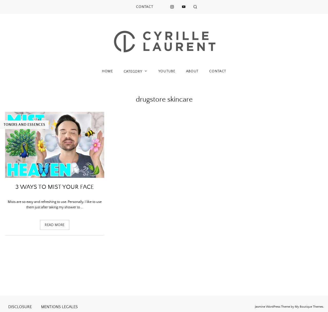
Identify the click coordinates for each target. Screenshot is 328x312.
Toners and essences (24, 125)
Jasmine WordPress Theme (272, 306)
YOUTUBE (166, 71)
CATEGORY (136, 71)
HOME (107, 71)
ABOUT (192, 71)
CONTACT (144, 7)
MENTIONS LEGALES (59, 307)
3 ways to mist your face (54, 187)
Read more (55, 225)
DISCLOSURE (20, 307)
